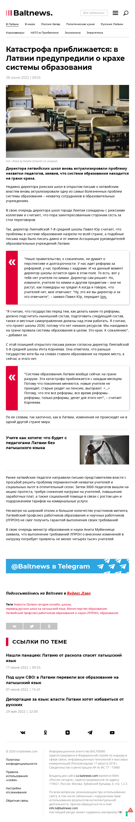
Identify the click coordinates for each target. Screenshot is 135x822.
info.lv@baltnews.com (63, 808)
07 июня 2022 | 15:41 (23, 689)
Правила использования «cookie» (17, 776)
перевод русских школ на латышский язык (35, 609)
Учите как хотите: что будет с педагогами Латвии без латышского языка (36, 443)
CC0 (8, 161)
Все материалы (93, 12)
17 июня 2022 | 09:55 (23, 667)
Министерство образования (87, 609)
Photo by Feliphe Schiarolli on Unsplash (35, 161)
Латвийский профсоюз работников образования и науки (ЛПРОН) (52, 613)
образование (109, 613)
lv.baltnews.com (87, 776)
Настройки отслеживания (16, 790)
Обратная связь (17, 801)
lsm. (103, 296)
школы (66, 604)
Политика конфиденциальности (21, 762)
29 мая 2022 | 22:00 (22, 711)
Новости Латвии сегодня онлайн (37, 604)
